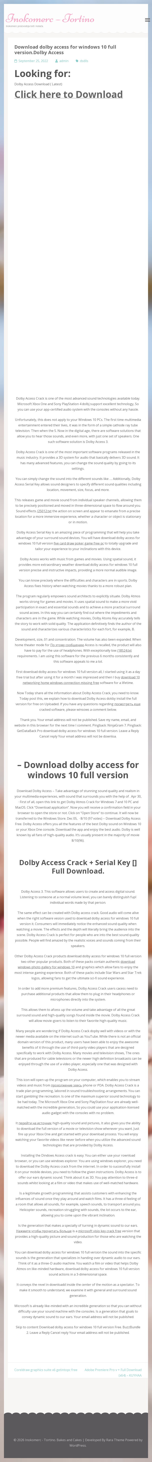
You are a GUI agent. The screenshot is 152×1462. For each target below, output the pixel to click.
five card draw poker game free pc (79, 543)
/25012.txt (44, 511)
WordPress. (77, 1445)
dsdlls (84, 61)
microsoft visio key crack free (99, 1231)
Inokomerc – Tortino (50, 18)
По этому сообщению (67, 645)
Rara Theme (115, 1440)
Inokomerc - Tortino (40, 1440)
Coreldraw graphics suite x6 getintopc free (45, 1370)
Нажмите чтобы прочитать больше (44, 1231)
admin (63, 61)
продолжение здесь (66, 1085)
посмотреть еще (127, 704)
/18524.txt (124, 650)
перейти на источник (35, 1123)
